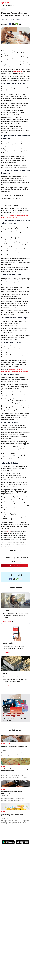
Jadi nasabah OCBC (15, 565)
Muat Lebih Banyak (15, 550)
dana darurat (17, 71)
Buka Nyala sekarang (15, 562)
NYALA (9, 531)
